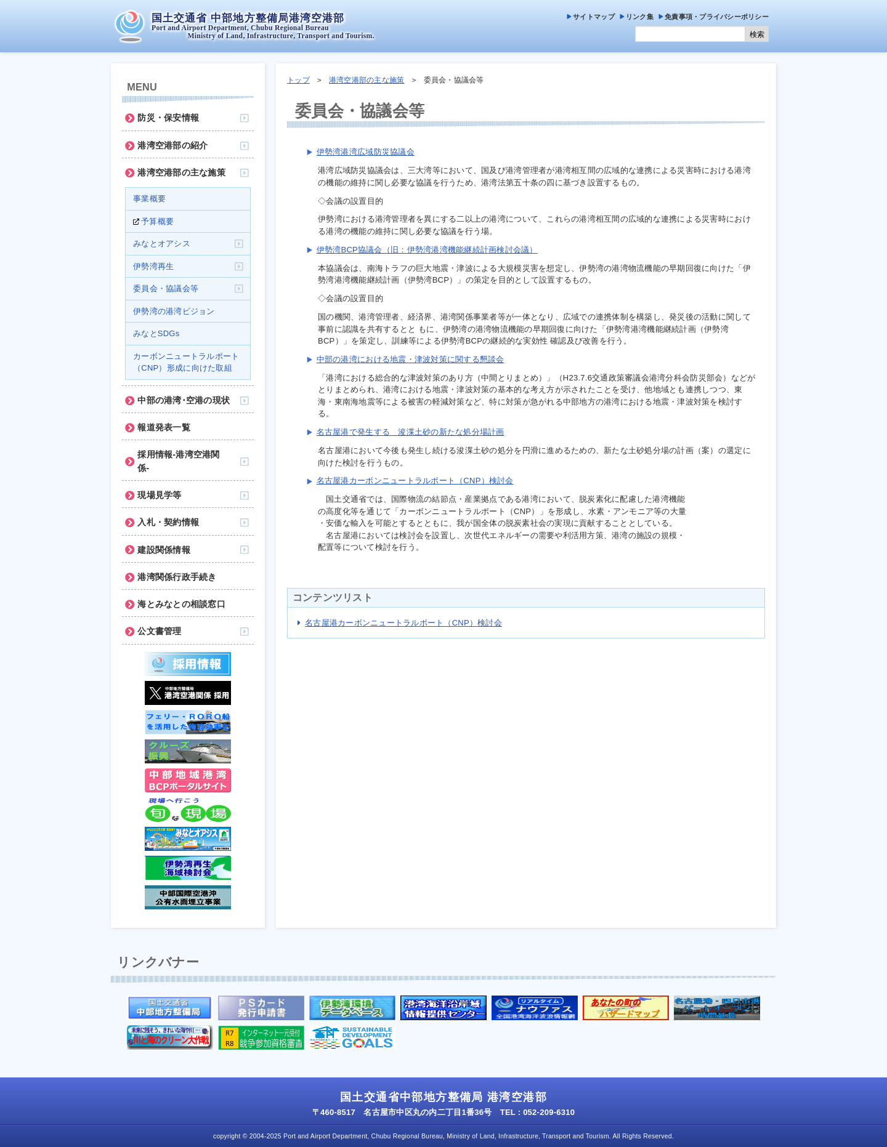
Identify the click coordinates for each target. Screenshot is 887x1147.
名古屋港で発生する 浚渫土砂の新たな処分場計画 (410, 432)
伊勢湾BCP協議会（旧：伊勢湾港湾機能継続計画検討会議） (427, 249)
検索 (757, 34)
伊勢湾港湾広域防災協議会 (366, 151)
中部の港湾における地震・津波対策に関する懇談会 (410, 359)
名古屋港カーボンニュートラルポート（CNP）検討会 (415, 480)
